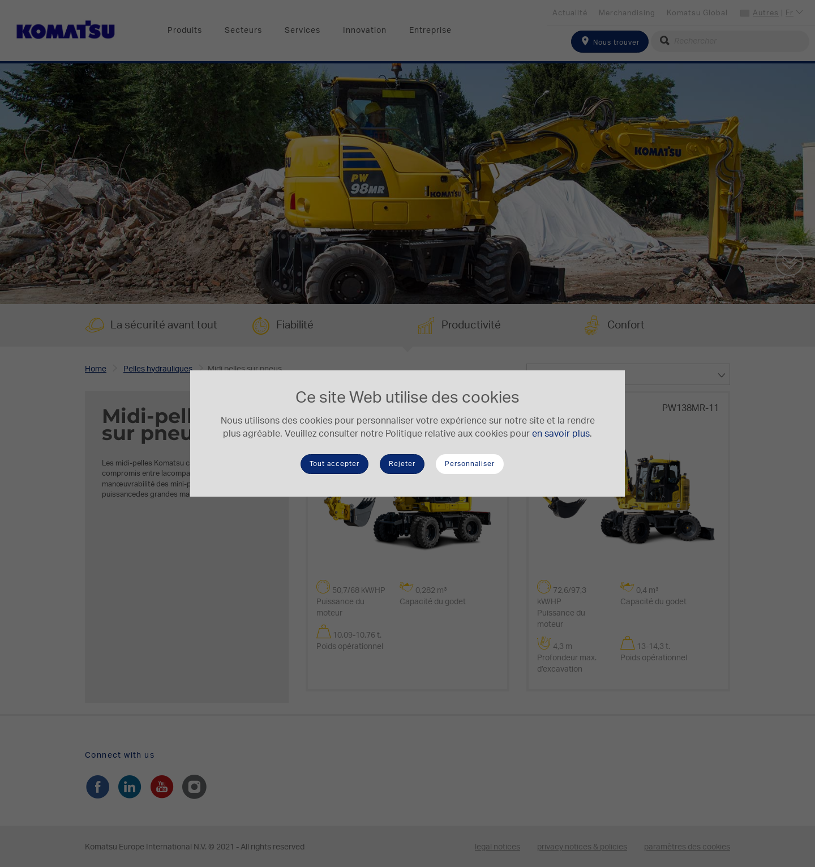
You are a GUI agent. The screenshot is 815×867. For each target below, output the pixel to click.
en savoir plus (561, 433)
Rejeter (402, 463)
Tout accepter (334, 463)
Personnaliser (470, 463)
